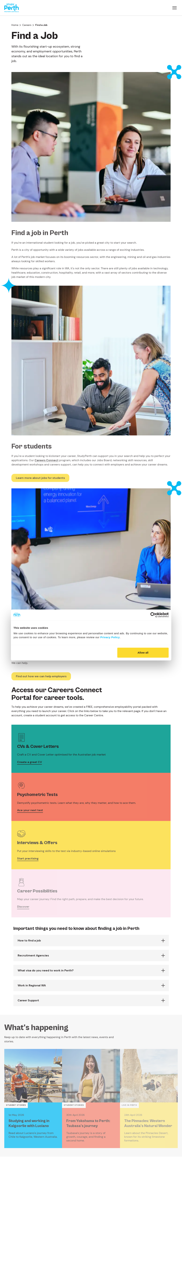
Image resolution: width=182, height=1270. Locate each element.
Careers (26, 25)
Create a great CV (29, 762)
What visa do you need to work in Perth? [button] (45, 970)
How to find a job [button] (29, 940)
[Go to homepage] (11, 8)
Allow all (143, 652)
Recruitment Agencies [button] (33, 955)
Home (14, 25)
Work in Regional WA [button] (32, 985)
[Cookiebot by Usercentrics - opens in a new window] (153, 615)
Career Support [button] (28, 1000)
